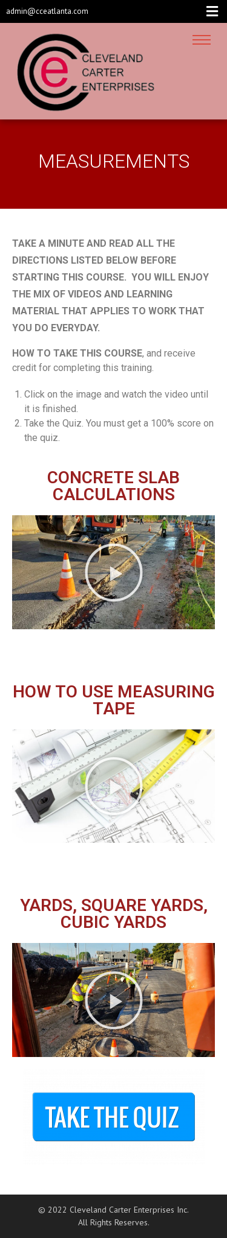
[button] (114, 572)
